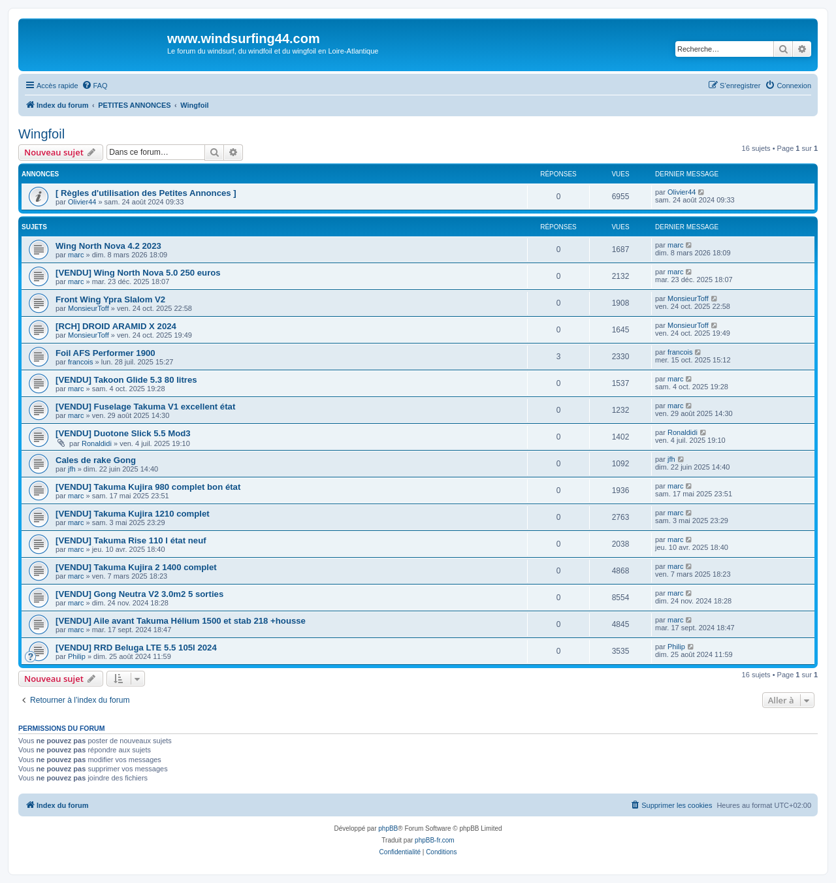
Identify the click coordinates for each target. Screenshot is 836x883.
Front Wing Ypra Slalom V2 (110, 299)
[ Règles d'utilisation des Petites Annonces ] (146, 193)
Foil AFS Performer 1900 (105, 353)
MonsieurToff (88, 308)
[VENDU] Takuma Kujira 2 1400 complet (136, 567)
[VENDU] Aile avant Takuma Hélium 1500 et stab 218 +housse (181, 621)
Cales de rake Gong (96, 460)
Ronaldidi (97, 443)
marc (76, 255)
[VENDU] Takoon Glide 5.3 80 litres (126, 380)
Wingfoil (41, 134)
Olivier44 (82, 202)
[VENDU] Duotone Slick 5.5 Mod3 (123, 433)
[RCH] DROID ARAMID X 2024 (116, 326)
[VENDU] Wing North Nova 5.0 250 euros (138, 273)
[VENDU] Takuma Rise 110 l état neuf (131, 540)
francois (80, 362)
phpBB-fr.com (435, 840)
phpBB (388, 828)
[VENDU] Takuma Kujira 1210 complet (133, 514)
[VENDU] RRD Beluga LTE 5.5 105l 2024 (136, 647)
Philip (77, 656)
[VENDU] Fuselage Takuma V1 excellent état (145, 406)
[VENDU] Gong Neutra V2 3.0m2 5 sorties (139, 594)
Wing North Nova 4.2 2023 (108, 246)
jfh (72, 469)
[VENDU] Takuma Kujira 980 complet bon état (148, 487)
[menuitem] (95, 85)
